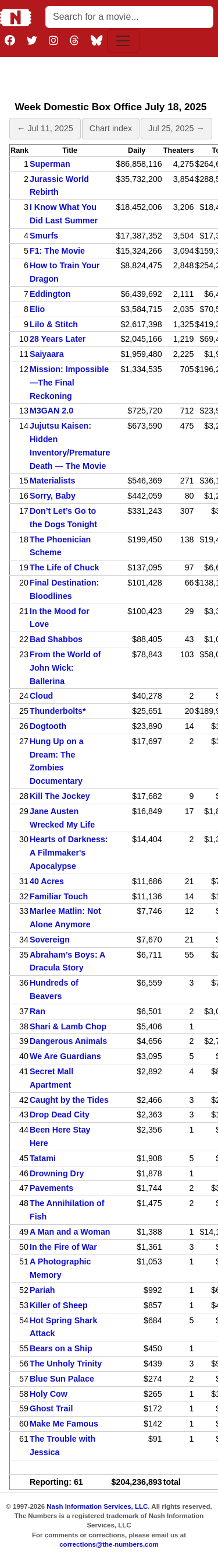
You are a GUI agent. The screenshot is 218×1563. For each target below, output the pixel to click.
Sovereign (50, 939)
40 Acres (47, 881)
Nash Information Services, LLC (97, 1506)
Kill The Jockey (60, 796)
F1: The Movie (57, 250)
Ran (37, 1011)
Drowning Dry (57, 1173)
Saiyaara (47, 354)
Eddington (50, 294)
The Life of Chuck (64, 567)
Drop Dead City (60, 1114)
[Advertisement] (110, 76)
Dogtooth (48, 726)
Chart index (111, 128)
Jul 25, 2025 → (176, 128)
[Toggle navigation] (123, 40)
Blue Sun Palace (62, 1378)
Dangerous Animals (68, 1041)
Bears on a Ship (61, 1348)
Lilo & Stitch (54, 324)
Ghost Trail (51, 1408)
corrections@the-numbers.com (109, 1544)
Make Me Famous (64, 1423)
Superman (50, 164)
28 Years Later (57, 339)
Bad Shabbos (56, 639)
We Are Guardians (65, 1056)
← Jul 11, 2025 (45, 128)
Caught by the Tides (69, 1100)
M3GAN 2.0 (51, 410)
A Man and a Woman (70, 1231)
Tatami (43, 1158)
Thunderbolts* (58, 711)
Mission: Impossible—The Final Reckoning (69, 383)
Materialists (52, 480)
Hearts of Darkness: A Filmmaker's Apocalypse (69, 853)
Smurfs (44, 235)
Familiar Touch (59, 896)
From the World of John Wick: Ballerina (65, 668)
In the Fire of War (63, 1247)
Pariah (42, 1290)
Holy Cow (48, 1394)
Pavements (51, 1188)
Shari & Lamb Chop (68, 1026)
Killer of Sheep (59, 1305)
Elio (37, 309)
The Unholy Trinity (66, 1363)
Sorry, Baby (53, 495)
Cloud (41, 695)
